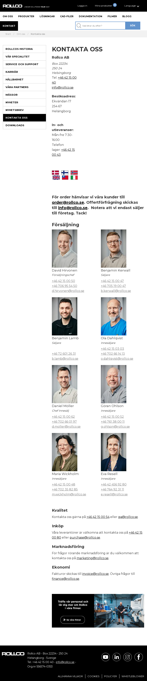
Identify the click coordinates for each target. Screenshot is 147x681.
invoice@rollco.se (95, 574)
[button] (132, 6)
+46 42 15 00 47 (112, 281)
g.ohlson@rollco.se (115, 426)
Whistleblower (133, 676)
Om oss (8, 16)
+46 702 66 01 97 (64, 421)
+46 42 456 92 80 (114, 484)
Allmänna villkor (70, 676)
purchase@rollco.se (85, 537)
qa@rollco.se (128, 517)
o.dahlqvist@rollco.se (117, 358)
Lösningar (47, 16)
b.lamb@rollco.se (65, 358)
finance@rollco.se (65, 579)
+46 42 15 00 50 (63, 281)
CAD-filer (67, 16)
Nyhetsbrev (15, 109)
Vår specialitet (18, 56)
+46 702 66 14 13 (113, 353)
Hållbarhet (15, 79)
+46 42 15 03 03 (112, 349)
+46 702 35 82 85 (65, 489)
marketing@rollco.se (93, 558)
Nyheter (12, 102)
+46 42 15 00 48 (63, 484)
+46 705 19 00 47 (113, 286)
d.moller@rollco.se (66, 426)
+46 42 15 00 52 (112, 416)
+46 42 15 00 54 (98, 517)
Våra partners (17, 87)
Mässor (12, 94)
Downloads (15, 125)
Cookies (93, 676)
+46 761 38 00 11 (113, 421)
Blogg (126, 16)
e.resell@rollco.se (114, 494)
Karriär (12, 71)
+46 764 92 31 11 (112, 489)
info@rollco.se (63, 87)
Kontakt (9, 25)
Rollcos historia (19, 48)
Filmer (112, 16)
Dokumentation (90, 16)
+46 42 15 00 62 (63, 416)
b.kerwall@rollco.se (116, 291)
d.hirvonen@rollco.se (68, 291)
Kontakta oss (17, 117)
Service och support (22, 64)
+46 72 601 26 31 (64, 353)
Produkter (26, 16)
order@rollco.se (68, 202)
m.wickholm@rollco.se (69, 494)
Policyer (110, 676)
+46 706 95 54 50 (64, 286)
